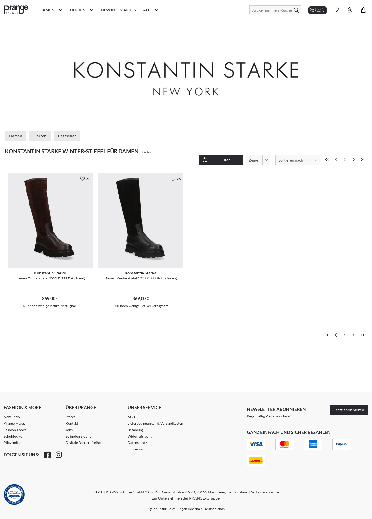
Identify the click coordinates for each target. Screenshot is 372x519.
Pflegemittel (13, 443)
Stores (70, 417)
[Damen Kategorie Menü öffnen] (61, 10)
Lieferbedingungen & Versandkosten (155, 423)
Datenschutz (137, 443)
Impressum (136, 449)
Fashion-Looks (15, 430)
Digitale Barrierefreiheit (84, 443)
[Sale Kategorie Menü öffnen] (157, 10)
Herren (40, 135)
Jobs (69, 430)
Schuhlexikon (14, 436)
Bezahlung (135, 430)
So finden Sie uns (78, 436)
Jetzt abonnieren (349, 409)
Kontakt (72, 423)
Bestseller (67, 135)
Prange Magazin (16, 423)
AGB (131, 417)
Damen (15, 135)
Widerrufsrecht (140, 436)
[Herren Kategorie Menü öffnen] (92, 10)
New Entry (12, 417)
